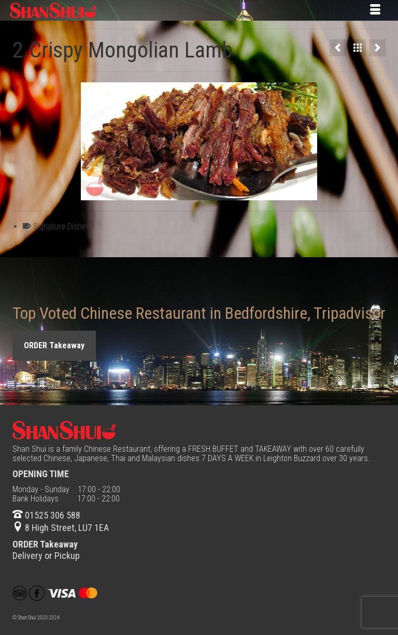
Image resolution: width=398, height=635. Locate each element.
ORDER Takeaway (54, 345)
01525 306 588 (46, 515)
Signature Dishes (61, 226)
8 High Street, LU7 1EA (60, 527)
